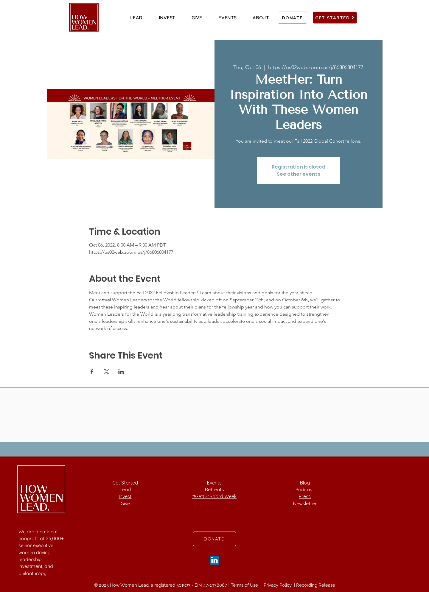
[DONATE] (292, 18)
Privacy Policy (278, 585)
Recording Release (315, 585)
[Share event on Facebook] (92, 371)
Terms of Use (245, 585)
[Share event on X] (106, 371)
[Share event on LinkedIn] (121, 371)
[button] (136, 17)
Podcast (305, 490)
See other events (298, 174)
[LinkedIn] (214, 560)
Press (305, 496)
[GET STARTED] (335, 18)
